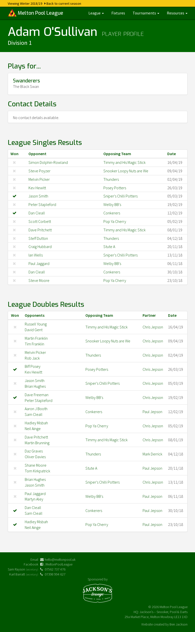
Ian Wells (35, 255)
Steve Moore (38, 280)
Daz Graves (34, 450)
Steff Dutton (38, 238)
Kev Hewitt (37, 187)
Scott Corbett (39, 221)
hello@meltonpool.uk (60, 559)
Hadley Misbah (36, 422)
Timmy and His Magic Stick (124, 162)
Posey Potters (114, 187)
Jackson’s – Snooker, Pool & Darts (164, 612)
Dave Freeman (36, 394)
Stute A (109, 246)
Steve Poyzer (39, 170)
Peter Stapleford (42, 204)
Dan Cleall (36, 212)
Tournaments (146, 12)
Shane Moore (35, 465)
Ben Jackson (179, 624)
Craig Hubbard (40, 246)
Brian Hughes (35, 386)
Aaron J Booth (36, 408)
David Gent (33, 329)
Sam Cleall (33, 414)
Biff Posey (32, 366)
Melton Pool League (35, 12)
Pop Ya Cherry (114, 221)
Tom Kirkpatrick (37, 470)
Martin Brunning (37, 442)
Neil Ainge (33, 428)
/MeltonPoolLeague (58, 564)
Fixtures (118, 12)
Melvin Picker (39, 179)
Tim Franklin (34, 343)
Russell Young (36, 323)
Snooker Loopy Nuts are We (125, 170)
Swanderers (26, 80)
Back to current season (63, 3)
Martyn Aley (34, 499)
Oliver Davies (35, 456)
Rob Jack (32, 358)
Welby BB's (112, 204)
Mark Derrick (152, 453)
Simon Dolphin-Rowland (48, 162)
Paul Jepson (152, 411)
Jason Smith (38, 195)
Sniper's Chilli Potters (120, 195)
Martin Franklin (36, 338)
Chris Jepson (153, 326)
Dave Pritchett (40, 229)
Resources (177, 12)
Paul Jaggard (38, 263)
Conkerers (111, 212)
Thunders (111, 179)
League (96, 12)
